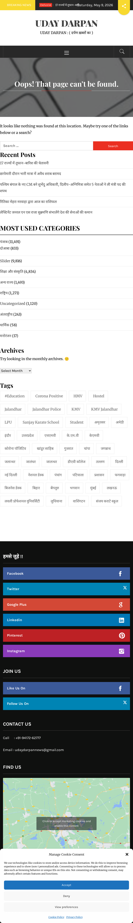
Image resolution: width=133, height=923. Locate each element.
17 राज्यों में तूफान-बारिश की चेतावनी (65, 5)
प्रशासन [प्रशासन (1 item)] (99, 475)
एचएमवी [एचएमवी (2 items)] (50, 435)
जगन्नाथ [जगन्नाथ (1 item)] (106, 448)
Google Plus (17, 604)
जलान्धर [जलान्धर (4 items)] (10, 461)
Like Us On (16, 688)
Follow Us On (18, 703)
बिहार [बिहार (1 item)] (36, 488)
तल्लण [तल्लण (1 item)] (100, 461)
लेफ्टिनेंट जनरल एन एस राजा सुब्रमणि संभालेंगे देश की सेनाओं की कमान (46, 212)
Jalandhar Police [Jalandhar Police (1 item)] (46, 409)
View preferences (66, 907)
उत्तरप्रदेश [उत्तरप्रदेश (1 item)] (28, 435)
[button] (127, 854)
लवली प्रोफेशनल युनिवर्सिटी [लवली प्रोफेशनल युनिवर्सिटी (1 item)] (22, 501)
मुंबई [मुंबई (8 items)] (93, 488)
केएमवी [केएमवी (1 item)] (94, 435)
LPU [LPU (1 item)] (8, 422)
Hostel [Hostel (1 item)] (98, 396)
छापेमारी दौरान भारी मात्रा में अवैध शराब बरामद (30, 173)
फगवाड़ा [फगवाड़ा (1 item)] (120, 475)
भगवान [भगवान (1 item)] (75, 488)
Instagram (16, 651)
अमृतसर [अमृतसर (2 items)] (99, 422)
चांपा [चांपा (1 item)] (87, 448)
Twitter (13, 589)
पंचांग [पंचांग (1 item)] (58, 475)
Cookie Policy (56, 917)
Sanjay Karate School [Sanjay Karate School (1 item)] (41, 422)
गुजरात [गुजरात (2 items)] (68, 448)
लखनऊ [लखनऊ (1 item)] (112, 488)
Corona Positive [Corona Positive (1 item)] (49, 396)
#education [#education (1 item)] (15, 396)
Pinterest (15, 635)
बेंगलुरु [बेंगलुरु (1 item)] (54, 488)
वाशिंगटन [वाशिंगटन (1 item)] (79, 501)
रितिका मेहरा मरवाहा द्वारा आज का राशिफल (28, 201)
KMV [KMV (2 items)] (76, 409)
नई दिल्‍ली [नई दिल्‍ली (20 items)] (11, 475)
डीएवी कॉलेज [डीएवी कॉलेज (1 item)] (76, 461)
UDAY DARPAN (66, 23)
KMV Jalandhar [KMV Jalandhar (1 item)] (104, 409)
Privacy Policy (74, 917)
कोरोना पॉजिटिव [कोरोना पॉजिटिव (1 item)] (15, 448)
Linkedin (14, 620)
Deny (66, 896)
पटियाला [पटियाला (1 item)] (78, 475)
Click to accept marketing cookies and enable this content (66, 824)
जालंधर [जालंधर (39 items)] (31, 461)
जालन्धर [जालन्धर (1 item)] (51, 461)
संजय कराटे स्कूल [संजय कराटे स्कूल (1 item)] (107, 501)
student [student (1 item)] (77, 422)
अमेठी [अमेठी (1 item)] (120, 422)
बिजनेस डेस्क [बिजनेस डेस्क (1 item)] (13, 488)
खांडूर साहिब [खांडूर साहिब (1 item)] (45, 448)
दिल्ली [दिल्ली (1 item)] (119, 461)
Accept (66, 885)
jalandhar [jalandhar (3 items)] (13, 409)
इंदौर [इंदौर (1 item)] (8, 435)
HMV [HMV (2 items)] (78, 396)
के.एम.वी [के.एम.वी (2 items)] (73, 435)
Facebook (15, 573)
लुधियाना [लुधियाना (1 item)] (56, 501)
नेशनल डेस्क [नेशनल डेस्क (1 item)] (36, 475)
